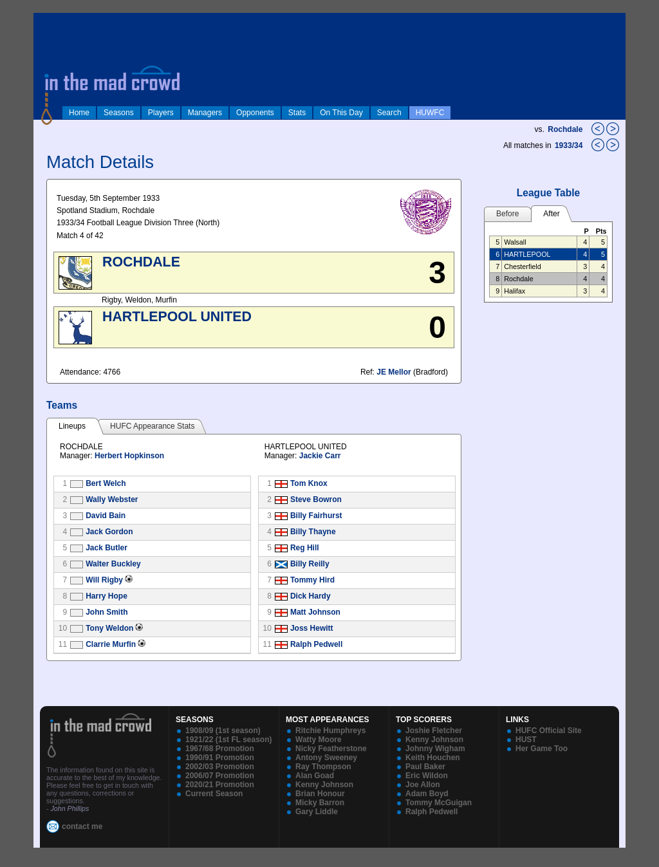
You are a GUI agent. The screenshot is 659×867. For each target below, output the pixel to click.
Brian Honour (320, 793)
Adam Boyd (427, 793)
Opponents (255, 112)
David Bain (105, 515)
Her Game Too (541, 748)
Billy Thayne (313, 531)
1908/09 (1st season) (223, 730)
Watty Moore (318, 739)
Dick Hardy (310, 596)
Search (389, 112)
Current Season (214, 793)
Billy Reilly (310, 563)
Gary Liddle (316, 811)
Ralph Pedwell (316, 644)
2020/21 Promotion (219, 784)
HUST (526, 739)
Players (161, 112)
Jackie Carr (320, 455)
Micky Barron (319, 802)
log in (47, 20)
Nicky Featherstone (331, 748)
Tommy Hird (312, 579)
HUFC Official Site (548, 730)
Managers (205, 112)
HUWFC (430, 112)
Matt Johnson (315, 612)
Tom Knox (309, 483)
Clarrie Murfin (111, 644)
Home (79, 112)
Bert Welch (105, 483)
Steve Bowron (316, 499)
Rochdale (565, 129)
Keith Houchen (432, 757)
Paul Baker (425, 766)
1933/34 (570, 145)
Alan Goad (314, 775)
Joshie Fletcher (433, 730)
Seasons (119, 112)
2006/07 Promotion (219, 775)
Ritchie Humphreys (330, 730)
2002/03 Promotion (219, 766)
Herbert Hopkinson (129, 455)
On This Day (341, 112)
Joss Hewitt (311, 628)
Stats (297, 112)
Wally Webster (112, 499)
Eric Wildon (426, 775)
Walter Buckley (113, 563)
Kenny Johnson (324, 784)
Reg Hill (304, 547)
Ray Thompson (323, 766)
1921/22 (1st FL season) (228, 739)
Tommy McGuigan (438, 802)
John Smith (106, 612)
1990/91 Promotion (219, 757)
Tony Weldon (109, 628)
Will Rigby (104, 579)
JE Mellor (393, 372)
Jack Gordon (109, 531)
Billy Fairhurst (316, 515)
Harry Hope (106, 596)
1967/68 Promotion (219, 748)
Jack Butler (106, 547)
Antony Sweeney (326, 757)
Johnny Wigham (435, 748)
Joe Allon (422, 784)
